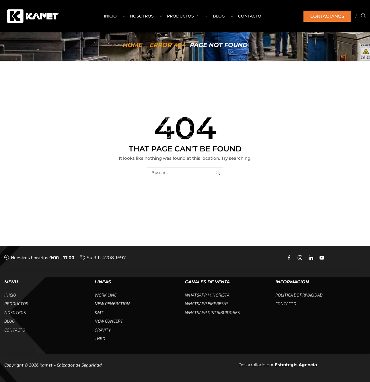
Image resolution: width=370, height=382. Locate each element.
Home (133, 44)
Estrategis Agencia (296, 364)
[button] (327, 16)
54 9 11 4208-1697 (106, 257)
